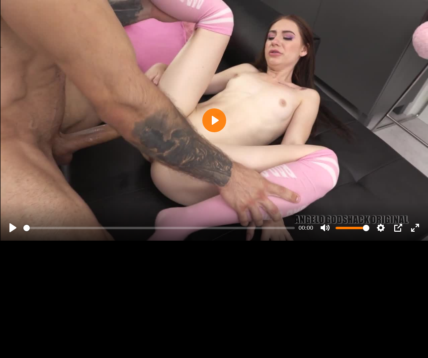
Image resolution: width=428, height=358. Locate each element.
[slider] (159, 228)
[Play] (13, 228)
